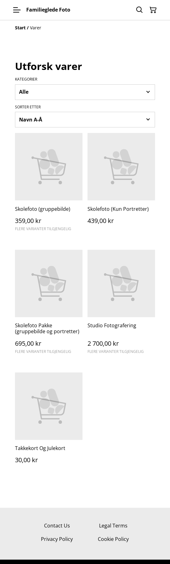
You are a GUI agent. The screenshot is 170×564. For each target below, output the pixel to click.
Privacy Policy (57, 539)
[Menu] (17, 10)
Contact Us (57, 525)
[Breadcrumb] (85, 27)
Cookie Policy (113, 539)
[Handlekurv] (153, 10)
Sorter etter (28, 107)
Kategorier (26, 79)
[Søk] (139, 10)
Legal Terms (113, 525)
